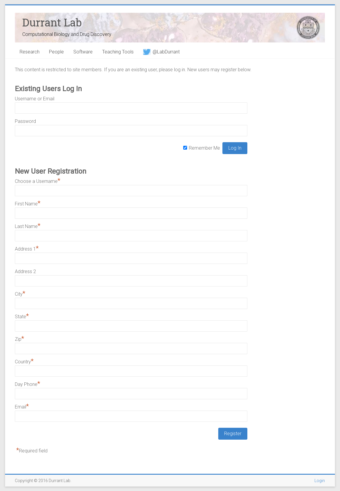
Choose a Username (37, 181)
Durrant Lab (52, 22)
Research (29, 52)
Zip (19, 339)
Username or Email (34, 99)
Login (319, 480)
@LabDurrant (161, 52)
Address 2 (25, 271)
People (56, 52)
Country (24, 362)
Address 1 (27, 249)
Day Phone (27, 384)
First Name (27, 204)
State (22, 316)
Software (83, 52)
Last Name (27, 226)
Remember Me (204, 148)
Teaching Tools (118, 52)
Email (22, 407)
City (20, 294)
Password (25, 121)
